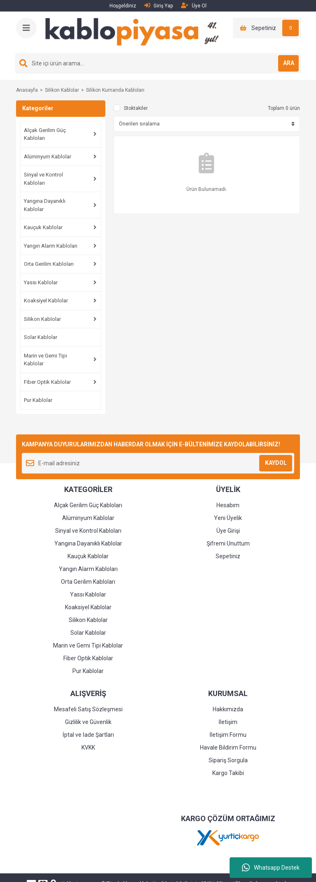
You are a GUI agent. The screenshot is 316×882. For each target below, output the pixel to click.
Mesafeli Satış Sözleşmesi (88, 709)
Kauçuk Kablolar (43, 227)
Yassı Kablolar (41, 282)
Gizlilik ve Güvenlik (88, 722)
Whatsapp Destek (271, 867)
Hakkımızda (228, 709)
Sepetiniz (228, 556)
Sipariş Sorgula (228, 760)
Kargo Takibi (228, 773)
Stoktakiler (136, 108)
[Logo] (135, 32)
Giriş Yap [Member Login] (158, 5)
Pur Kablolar (38, 400)
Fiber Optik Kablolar (47, 382)
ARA (288, 63)
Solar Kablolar (40, 337)
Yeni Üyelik (228, 518)
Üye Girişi (228, 530)
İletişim (227, 722)
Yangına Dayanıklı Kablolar (44, 205)
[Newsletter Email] (158, 463)
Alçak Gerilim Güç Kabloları (45, 134)
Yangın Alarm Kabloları (50, 246)
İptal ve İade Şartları (88, 734)
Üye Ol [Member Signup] (194, 5)
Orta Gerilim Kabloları (49, 264)
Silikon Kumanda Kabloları (115, 90)
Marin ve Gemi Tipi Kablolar (45, 360)
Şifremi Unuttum (228, 543)
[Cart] (267, 28)
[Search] (158, 63)
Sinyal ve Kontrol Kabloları (43, 179)
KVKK (88, 747)
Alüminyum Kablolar (47, 156)
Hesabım (227, 505)
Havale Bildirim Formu (228, 747)
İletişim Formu (227, 734)
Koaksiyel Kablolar (46, 300)
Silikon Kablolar (42, 319)
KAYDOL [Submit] (276, 463)
